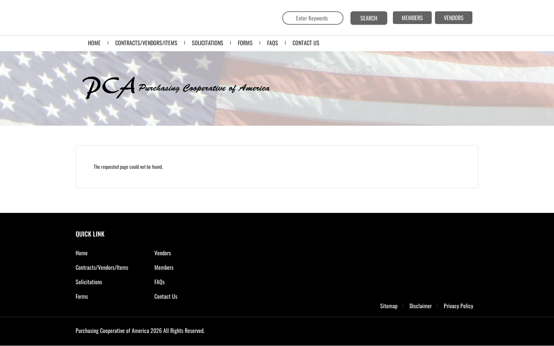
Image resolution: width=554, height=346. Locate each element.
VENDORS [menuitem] (454, 17)
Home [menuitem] (94, 42)
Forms (82, 296)
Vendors (162, 253)
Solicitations (89, 282)
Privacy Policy (458, 306)
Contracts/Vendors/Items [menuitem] (146, 42)
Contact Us (165, 296)
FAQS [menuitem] (272, 42)
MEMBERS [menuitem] (412, 17)
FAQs (159, 282)
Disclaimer (420, 306)
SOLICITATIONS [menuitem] (207, 42)
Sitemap (388, 306)
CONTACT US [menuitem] (306, 42)
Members (163, 267)
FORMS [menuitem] (245, 42)
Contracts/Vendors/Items (102, 267)
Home (82, 253)
